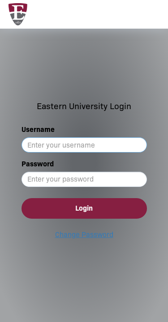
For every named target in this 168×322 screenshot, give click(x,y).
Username (38, 129)
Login (84, 208)
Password (38, 164)
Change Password (84, 234)
